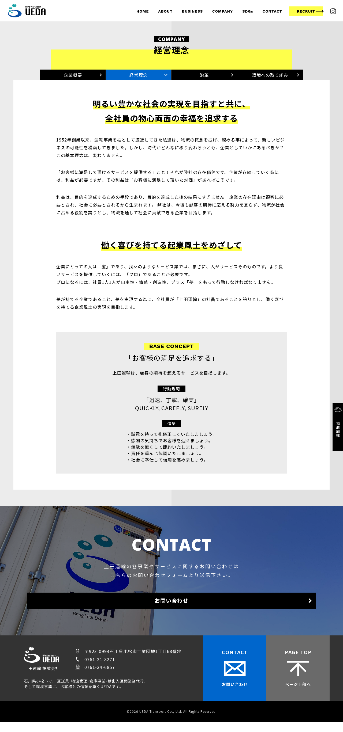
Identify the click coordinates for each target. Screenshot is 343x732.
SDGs (247, 11)
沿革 (204, 77)
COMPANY (222, 11)
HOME (142, 11)
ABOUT (165, 11)
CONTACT (272, 11)
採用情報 (338, 422)
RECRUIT (306, 11)
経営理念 (138, 77)
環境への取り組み (270, 77)
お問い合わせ (171, 608)
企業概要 (73, 77)
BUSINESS (192, 11)
